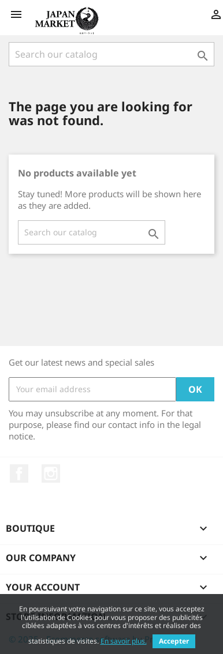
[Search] (111, 54)
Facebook (19, 473)
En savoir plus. (124, 641)
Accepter (174, 641)
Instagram (51, 473)
